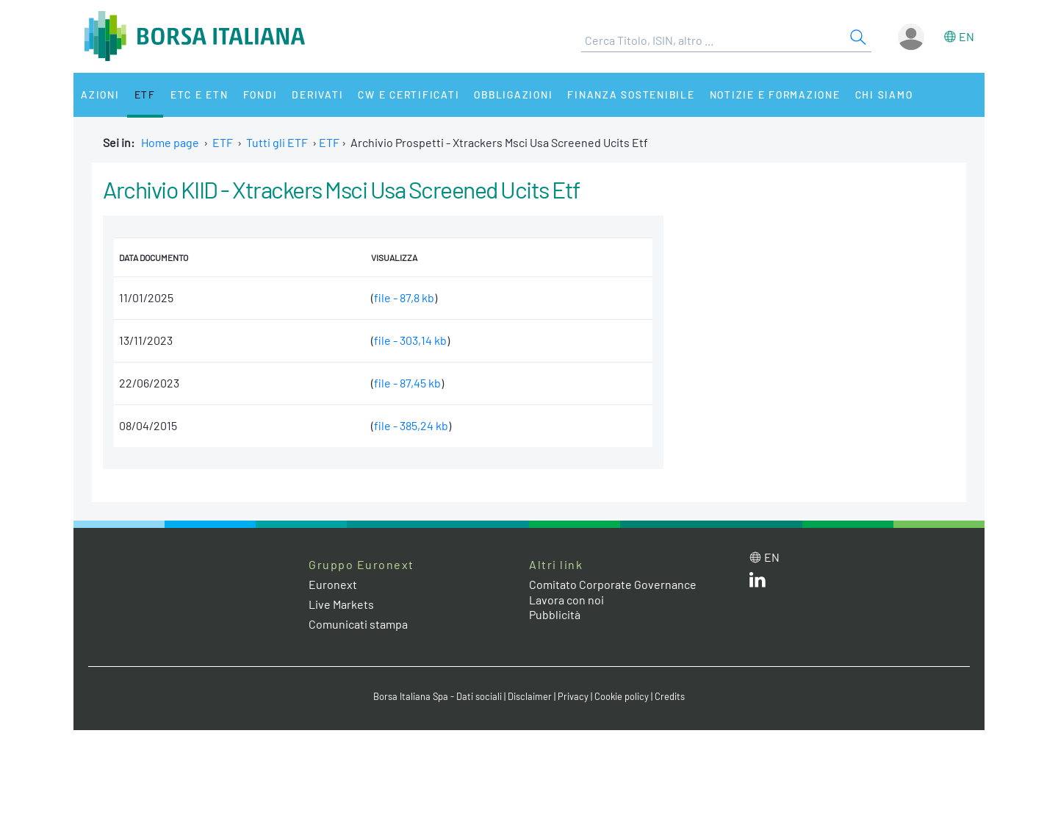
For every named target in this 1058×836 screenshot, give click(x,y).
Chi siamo (884, 94)
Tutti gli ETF (277, 142)
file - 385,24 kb (411, 425)
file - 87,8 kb (404, 297)
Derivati (317, 94)
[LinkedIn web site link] (757, 583)
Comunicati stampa (358, 624)
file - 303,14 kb (410, 340)
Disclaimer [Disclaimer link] (530, 696)
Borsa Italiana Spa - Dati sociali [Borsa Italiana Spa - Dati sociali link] (437, 696)
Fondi (260, 94)
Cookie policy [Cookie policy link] (621, 696)
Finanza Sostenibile (630, 94)
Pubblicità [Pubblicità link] (554, 614)
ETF (145, 94)
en (966, 36)
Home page (170, 142)
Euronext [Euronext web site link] (333, 584)
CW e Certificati (408, 94)
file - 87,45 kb (407, 383)
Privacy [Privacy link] (573, 696)
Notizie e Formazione (775, 94)
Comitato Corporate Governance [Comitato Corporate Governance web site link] (613, 584)
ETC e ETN (199, 94)
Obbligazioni (513, 94)
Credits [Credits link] (670, 696)
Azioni (100, 94)
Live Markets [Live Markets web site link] (341, 604)
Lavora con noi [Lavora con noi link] (566, 600)
